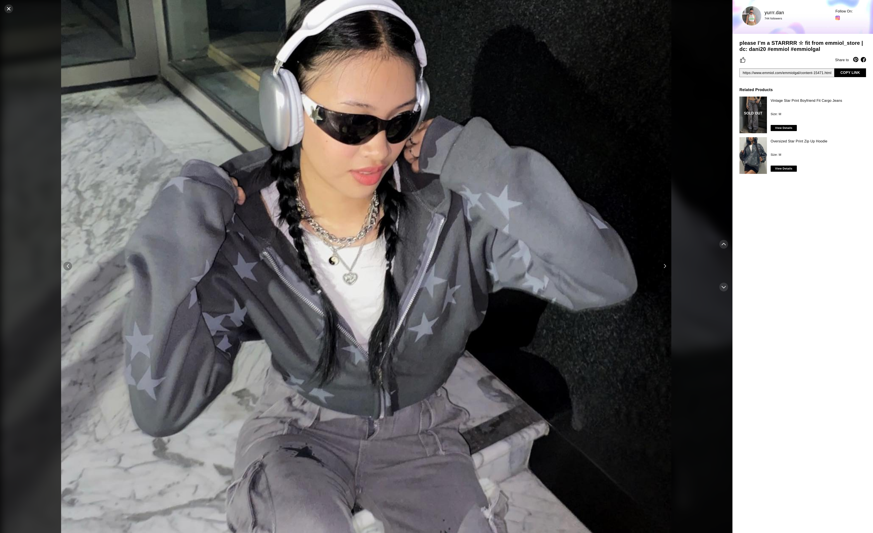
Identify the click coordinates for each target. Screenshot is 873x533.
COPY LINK (850, 72)
